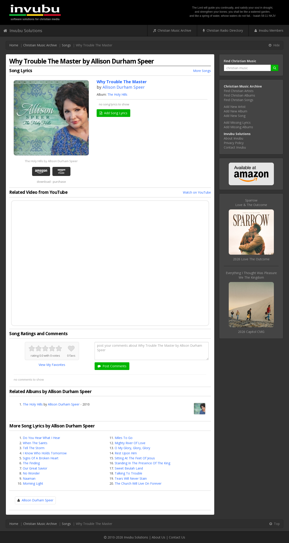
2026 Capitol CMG (251, 332)
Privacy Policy (234, 143)
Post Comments (112, 366)
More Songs (202, 71)
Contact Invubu (235, 147)
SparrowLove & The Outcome (251, 202)
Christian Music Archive (172, 30)
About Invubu (233, 138)
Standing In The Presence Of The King (142, 463)
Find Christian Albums (239, 95)
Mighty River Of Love (130, 443)
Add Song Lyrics (113, 113)
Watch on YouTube (197, 192)
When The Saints (35, 443)
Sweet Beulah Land (129, 468)
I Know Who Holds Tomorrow (45, 453)
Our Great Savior (35, 468)
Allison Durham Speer (124, 87)
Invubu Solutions (22, 30)
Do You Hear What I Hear (41, 438)
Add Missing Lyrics (237, 122)
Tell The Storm (33, 448)
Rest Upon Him (126, 453)
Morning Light (33, 483)
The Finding (31, 463)
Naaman (29, 478)
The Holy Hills (117, 94)
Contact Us (177, 537)
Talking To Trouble (128, 473)
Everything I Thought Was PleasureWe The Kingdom (251, 275)
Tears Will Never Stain (131, 478)
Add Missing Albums (238, 127)
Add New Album (235, 111)
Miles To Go (124, 438)
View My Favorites (52, 365)
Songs (66, 45)
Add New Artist (235, 106)
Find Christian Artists (239, 91)
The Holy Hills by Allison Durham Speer (51, 161)
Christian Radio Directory (223, 30)
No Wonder (31, 473)
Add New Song (234, 116)
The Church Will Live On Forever (138, 483)
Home (13, 45)
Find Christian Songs (238, 100)
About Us (158, 537)
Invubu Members (268, 30)
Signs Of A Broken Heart (40, 458)
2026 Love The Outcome (251, 259)
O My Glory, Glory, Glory (132, 448)
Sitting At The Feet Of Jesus (135, 458)
